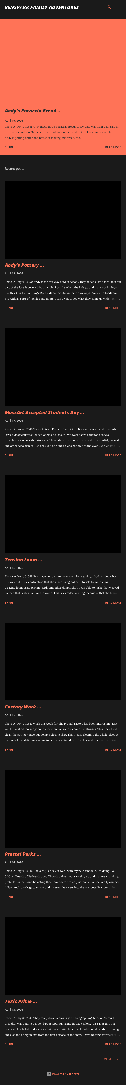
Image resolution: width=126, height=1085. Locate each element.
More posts (112, 1059)
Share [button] (9, 147)
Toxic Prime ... (21, 1001)
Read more (113, 147)
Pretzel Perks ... (23, 854)
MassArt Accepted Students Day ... (44, 412)
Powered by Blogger (63, 1074)
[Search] (109, 7)
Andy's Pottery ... (24, 265)
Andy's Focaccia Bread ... (33, 110)
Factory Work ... (23, 706)
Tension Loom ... (23, 559)
